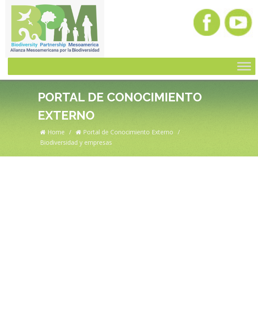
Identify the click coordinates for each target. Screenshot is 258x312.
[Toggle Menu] (244, 66)
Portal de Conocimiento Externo (124, 132)
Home (52, 132)
